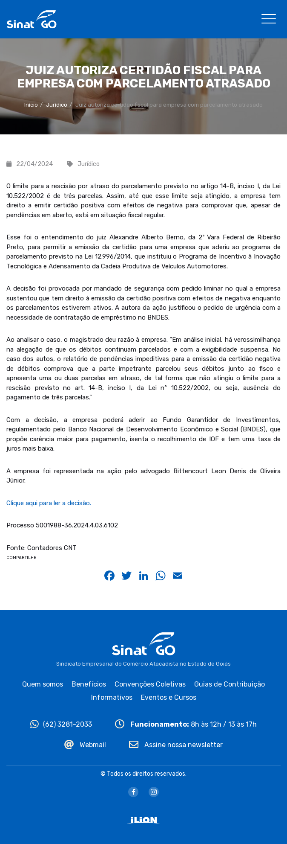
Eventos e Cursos (168, 697)
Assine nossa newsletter (176, 745)
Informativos (111, 697)
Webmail (85, 745)
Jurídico (56, 105)
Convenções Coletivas (150, 684)
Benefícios (89, 684)
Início (31, 105)
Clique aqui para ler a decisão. (48, 503)
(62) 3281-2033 (61, 724)
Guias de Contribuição (229, 684)
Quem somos (42, 684)
